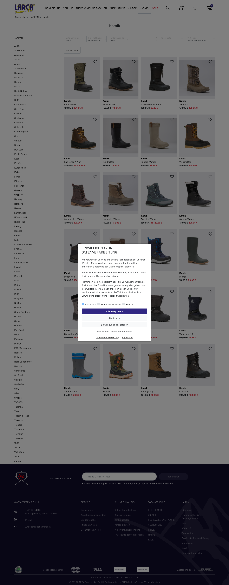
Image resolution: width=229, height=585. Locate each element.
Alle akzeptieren (126, 311)
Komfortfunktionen (111, 304)
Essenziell (90, 304)
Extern (129, 304)
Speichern (128, 317)
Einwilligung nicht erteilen (121, 324)
